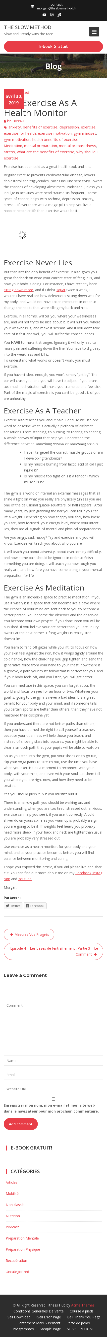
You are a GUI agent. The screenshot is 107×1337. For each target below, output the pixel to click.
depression (69, 126)
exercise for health (20, 133)
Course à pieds (82, 1311)
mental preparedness (77, 145)
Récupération (16, 1260)
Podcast (12, 1227)
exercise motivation (55, 133)
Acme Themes (83, 1305)
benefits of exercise (40, 126)
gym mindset (85, 133)
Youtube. (25, 878)
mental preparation (40, 145)
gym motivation (17, 139)
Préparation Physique (23, 1249)
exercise (88, 126)
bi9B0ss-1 (16, 120)
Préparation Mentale (22, 1238)
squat (60, 289)
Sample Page (50, 1329)
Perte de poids (78, 1323)
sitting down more (18, 289)
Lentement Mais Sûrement (38, 1323)
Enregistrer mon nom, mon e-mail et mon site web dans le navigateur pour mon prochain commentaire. (51, 1108)
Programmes (23, 1329)
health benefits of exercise (55, 139)
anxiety (14, 126)
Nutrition (13, 1215)
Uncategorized (16, 92)
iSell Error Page (49, 1317)
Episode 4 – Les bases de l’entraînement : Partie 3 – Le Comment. (54, 951)
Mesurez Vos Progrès (31, 934)
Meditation (13, 145)
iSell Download (19, 1317)
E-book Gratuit (53, 46)
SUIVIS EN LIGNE (80, 1329)
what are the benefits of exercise (45, 151)
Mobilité (12, 1193)
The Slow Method (27, 27)
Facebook (83, 873)
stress (9, 151)
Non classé (15, 1204)
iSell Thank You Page (84, 1317)
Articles (11, 1182)
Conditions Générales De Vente (38, 1311)
